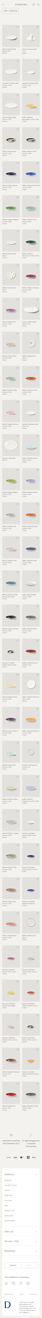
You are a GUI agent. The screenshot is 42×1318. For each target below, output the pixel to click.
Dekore (7, 1190)
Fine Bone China (10, 1185)
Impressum (33, 1294)
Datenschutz (9, 1294)
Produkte (7, 1180)
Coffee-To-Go (9, 1211)
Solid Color (8, 1195)
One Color (8, 1200)
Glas (6, 1205)
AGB (21, 1294)
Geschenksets (9, 1221)
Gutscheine (8, 1216)
